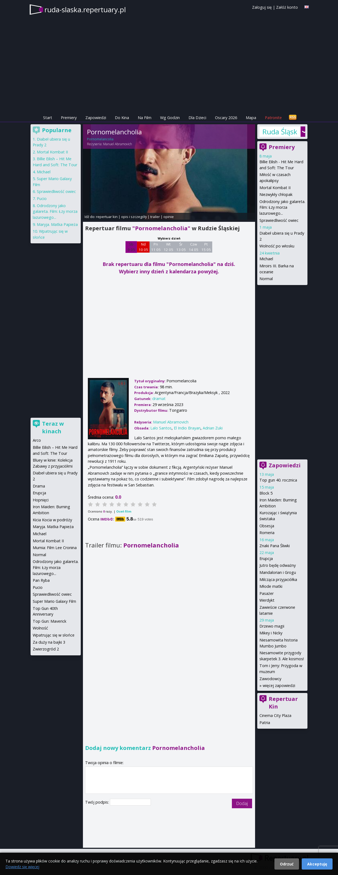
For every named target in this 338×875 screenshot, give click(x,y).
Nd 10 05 (143, 247)
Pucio (42, 198)
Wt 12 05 (168, 247)
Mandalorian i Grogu (277, 572)
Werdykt (266, 600)
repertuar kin (107, 216)
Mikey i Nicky (270, 632)
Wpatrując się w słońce (53, 635)
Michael (266, 258)
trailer (155, 216)
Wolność (40, 628)
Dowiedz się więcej (22, 866)
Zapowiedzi (95, 117)
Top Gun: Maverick (49, 621)
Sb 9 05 (131, 247)
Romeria (266, 532)
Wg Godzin (170, 117)
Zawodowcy (270, 678)
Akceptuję (317, 864)
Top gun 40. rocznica (278, 480)
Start (47, 117)
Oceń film (123, 511)
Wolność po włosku (276, 246)
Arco (37, 440)
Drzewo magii (271, 626)
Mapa (251, 117)
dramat (159, 398)
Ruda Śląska (279, 132)
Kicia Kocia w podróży (52, 519)
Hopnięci (41, 499)
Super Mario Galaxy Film (54, 601)
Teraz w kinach (53, 427)
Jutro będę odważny (277, 565)
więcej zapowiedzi (279, 685)
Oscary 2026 (226, 117)
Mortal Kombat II (275, 187)
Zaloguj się (262, 7)
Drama (39, 486)
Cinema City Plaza (275, 715)
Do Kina (122, 117)
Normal (266, 278)
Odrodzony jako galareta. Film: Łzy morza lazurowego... (282, 207)
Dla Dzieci (197, 117)
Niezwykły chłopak (275, 194)
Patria (264, 722)
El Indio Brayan (187, 428)
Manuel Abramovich (117, 144)
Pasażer (266, 593)
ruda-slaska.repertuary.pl (85, 9)
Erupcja (266, 558)
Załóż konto (287, 7)
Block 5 (266, 493)
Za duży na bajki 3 (49, 642)
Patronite (273, 117)
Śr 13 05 (181, 247)
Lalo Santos (161, 428)
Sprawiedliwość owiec (278, 220)
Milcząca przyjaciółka (278, 579)
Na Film (144, 117)
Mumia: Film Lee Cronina (55, 547)
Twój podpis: (97, 802)
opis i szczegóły (134, 216)
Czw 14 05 (193, 247)
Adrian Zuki (213, 428)
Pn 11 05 (156, 247)
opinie (168, 216)
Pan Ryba (41, 580)
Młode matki (270, 586)
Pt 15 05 (206, 247)
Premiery (69, 117)
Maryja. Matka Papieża (57, 224)
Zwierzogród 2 (46, 649)
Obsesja (266, 525)
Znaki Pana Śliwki (274, 545)
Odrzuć (287, 864)
